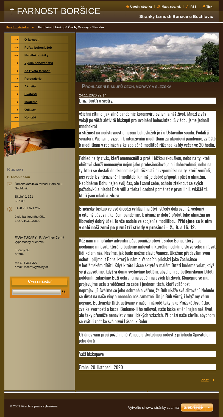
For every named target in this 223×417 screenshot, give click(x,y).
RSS (193, 6)
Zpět (205, 380)
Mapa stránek (171, 6)
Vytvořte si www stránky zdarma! (154, 407)
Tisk (209, 6)
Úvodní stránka (141, 6)
